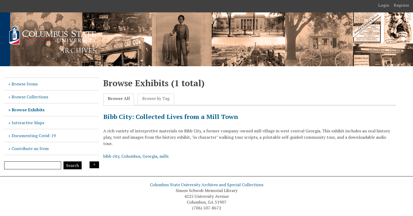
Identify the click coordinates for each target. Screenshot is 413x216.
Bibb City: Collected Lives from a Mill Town (170, 116)
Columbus (130, 156)
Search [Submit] (72, 165)
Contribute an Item (30, 148)
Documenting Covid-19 (34, 135)
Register (401, 5)
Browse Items (25, 84)
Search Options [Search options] (94, 164)
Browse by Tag (156, 98)
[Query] (32, 165)
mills (164, 156)
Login (383, 5)
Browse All (119, 98)
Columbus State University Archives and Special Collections (206, 185)
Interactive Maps (28, 123)
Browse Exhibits (28, 110)
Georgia (149, 156)
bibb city (111, 156)
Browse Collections (30, 97)
